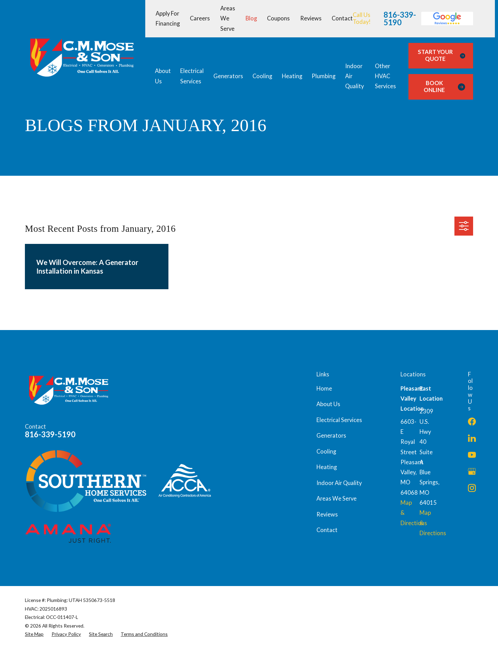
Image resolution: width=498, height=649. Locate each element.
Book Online (444, 86)
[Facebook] (472, 422)
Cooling (326, 451)
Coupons (278, 18)
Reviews (311, 18)
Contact (342, 18)
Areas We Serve (227, 18)
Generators (331, 435)
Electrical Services (339, 420)
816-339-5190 (400, 18)
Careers (200, 18)
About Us (328, 404)
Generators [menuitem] (228, 76)
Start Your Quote (441, 55)
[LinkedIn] (472, 438)
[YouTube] (472, 455)
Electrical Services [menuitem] (192, 75)
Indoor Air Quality (339, 482)
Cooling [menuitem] (262, 76)
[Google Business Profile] (472, 471)
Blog (251, 18)
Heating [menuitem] (292, 76)
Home (324, 388)
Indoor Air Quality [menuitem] (354, 76)
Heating (326, 467)
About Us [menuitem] (163, 75)
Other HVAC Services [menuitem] (385, 76)
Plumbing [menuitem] (323, 76)
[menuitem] (34, 634)
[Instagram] (472, 488)
